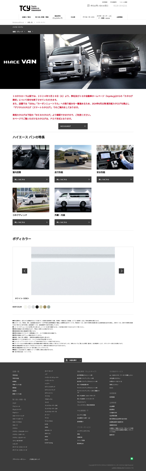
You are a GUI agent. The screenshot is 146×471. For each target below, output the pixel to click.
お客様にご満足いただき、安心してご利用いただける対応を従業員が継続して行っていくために (121, 430)
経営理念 (112, 409)
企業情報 (113, 402)
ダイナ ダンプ (49, 371)
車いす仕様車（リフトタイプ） (86, 399)
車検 (78, 434)
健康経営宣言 (113, 425)
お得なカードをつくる (116, 381)
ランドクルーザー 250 (51, 408)
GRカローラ (48, 430)
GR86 (46, 427)
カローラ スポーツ (18, 419)
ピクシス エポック (50, 386)
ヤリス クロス (49, 421)
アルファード (16, 406)
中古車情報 (81, 410)
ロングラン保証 (81, 415)
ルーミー (47, 415)
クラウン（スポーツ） (19, 434)
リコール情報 (123, 2)
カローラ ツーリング (18, 416)
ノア (46, 374)
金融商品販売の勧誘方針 (116, 422)
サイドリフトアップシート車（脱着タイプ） (88, 391)
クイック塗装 (81, 440)
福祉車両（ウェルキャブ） (87, 371)
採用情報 (104, 2)
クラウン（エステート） (19, 437)
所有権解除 (113, 2)
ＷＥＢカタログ (65, 126)
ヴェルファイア (17, 409)
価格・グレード (18, 32)
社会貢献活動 (113, 415)
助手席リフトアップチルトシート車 (87, 381)
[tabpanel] (73, 61)
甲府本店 (15, 375)
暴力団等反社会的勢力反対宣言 (118, 419)
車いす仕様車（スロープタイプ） (86, 395)
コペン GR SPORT (18, 440)
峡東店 (14, 381)
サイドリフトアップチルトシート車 (87, 388)
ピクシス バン (49, 393)
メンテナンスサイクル (83, 431)
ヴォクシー (16, 412)
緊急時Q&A (80, 443)
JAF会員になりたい (115, 378)
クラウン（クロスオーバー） (21, 431)
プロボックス (48, 399)
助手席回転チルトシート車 (84, 375)
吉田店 (14, 391)
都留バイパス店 (17, 394)
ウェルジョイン (81, 402)
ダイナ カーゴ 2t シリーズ (20, 450)
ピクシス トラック (50, 390)
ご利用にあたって (34, 459)
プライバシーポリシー (19, 459)
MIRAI (46, 436)
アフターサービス (84, 427)
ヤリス (47, 418)
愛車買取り (80, 421)
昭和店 (14, 388)
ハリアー (47, 383)
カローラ (15, 425)
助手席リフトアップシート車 (85, 378)
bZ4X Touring (49, 443)
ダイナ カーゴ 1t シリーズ (20, 447)
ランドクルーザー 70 (51, 411)
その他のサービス (116, 371)
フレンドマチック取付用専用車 (86, 405)
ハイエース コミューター (52, 377)
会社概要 (112, 406)
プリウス (47, 396)
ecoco (111, 388)
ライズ (47, 402)
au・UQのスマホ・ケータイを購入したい (121, 375)
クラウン (15, 428)
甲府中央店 (16, 378)
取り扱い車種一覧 (19, 399)
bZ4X (46, 424)
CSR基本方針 (113, 412)
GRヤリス (47, 433)
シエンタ (15, 444)
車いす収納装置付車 (83, 384)
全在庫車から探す (82, 418)
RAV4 (46, 440)
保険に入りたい (114, 384)
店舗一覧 (16, 371)
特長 (29, 32)
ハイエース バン (18, 27)
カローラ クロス (17, 422)
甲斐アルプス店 (17, 384)
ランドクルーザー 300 (51, 405)
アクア (14, 403)
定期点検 (79, 437)
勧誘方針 (112, 435)
